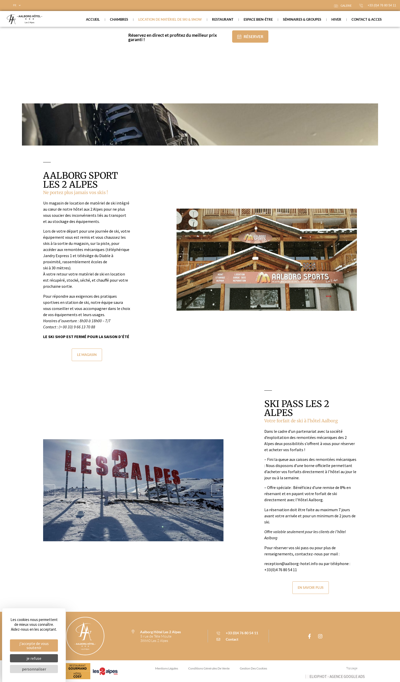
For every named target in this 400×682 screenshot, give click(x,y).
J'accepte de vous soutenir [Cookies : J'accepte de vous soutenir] (34, 645)
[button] (184, 259)
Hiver (336, 19)
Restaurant (222, 19)
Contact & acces (367, 19)
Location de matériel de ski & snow (170, 19)
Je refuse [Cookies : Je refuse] (34, 658)
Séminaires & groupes (302, 19)
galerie (343, 5)
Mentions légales (166, 668)
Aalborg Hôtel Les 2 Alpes (160, 632)
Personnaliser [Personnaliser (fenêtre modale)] (34, 669)
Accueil (93, 19)
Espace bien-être (258, 19)
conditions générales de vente (209, 668)
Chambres (119, 19)
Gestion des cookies (253, 668)
